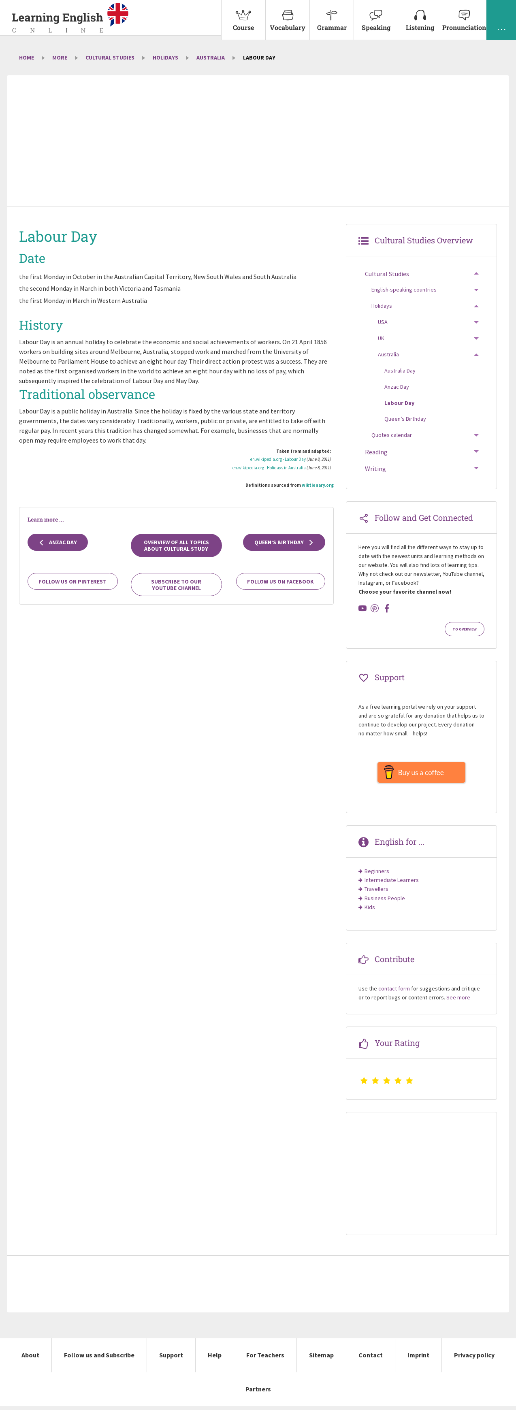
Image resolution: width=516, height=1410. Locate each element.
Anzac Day (57, 542)
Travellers (376, 893)
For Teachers (265, 1359)
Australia (210, 57)
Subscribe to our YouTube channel (176, 585)
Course (243, 16)
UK (381, 338)
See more (458, 1001)
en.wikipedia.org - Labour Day (278, 459)
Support (171, 1359)
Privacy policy (474, 1359)
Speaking (376, 16)
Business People (385, 902)
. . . (501, 16)
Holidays (165, 57)
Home (26, 57)
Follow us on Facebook (280, 581)
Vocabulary (287, 16)
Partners (258, 1393)
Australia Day (400, 370)
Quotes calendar (391, 435)
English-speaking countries (404, 289)
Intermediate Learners (392, 884)
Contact (370, 1359)
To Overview (464, 629)
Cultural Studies (109, 57)
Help (215, 1359)
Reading (376, 452)
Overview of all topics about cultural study (176, 545)
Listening (420, 16)
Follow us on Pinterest (72, 581)
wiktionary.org (318, 485)
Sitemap (321, 1359)
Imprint (418, 1359)
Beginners (377, 875)
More (59, 57)
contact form (394, 992)
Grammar (332, 16)
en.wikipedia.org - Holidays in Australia (269, 468)
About (30, 1359)
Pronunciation (464, 16)
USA (383, 322)
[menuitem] (243, 20)
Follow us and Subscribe (99, 1359)
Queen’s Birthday (284, 542)
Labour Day (399, 403)
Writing (375, 468)
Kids (370, 911)
